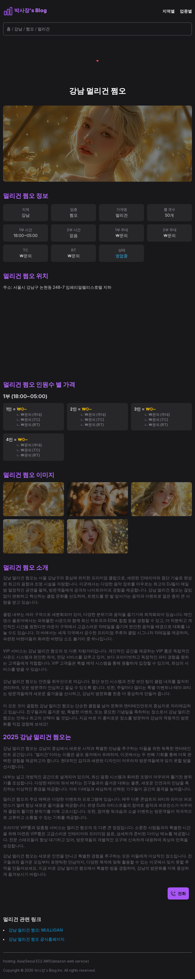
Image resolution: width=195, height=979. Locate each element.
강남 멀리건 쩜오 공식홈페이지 (36, 939)
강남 (18, 28)
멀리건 (44, 28)
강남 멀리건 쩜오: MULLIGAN (36, 930)
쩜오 (30, 28)
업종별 (186, 11)
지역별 (168, 11)
